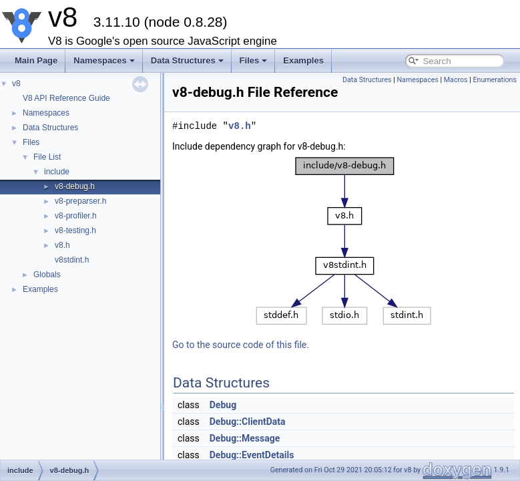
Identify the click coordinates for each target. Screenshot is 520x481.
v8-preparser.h (80, 201)
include (56, 171)
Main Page (36, 60)
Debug (223, 404)
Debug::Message (245, 438)
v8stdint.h (72, 260)
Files (254, 60)
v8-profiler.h (76, 215)
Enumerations (495, 79)
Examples (303, 60)
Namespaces (104, 60)
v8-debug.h (75, 186)
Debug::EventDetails (252, 455)
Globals (47, 274)
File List (47, 157)
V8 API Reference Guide (66, 98)
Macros (456, 79)
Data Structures (187, 60)
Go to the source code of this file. (240, 344)
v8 (16, 83)
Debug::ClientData (248, 421)
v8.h (62, 245)
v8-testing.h (75, 230)
